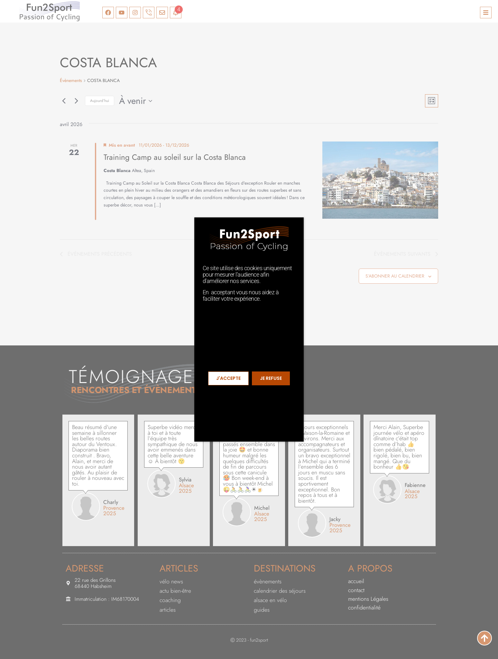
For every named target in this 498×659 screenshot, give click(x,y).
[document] (249, 329)
